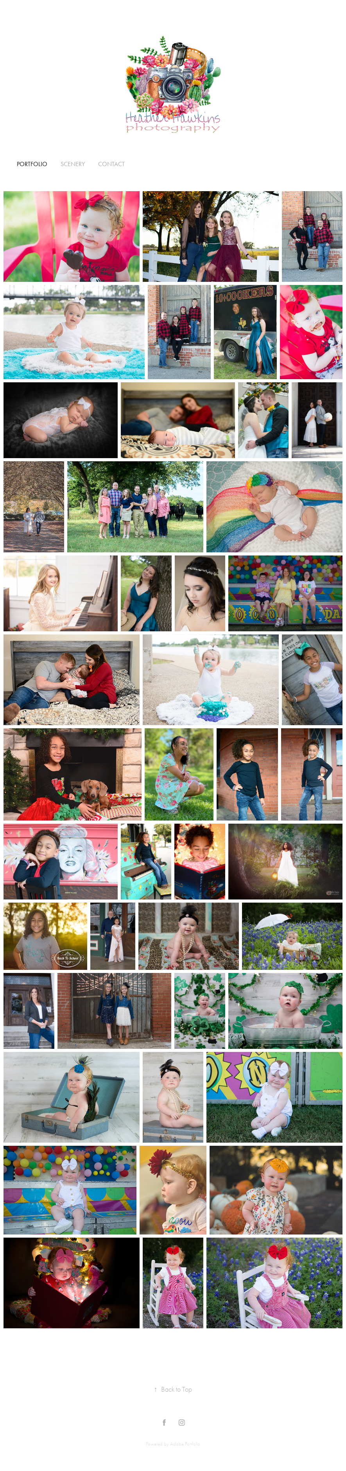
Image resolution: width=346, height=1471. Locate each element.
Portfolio (32, 164)
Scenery (73, 164)
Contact (111, 164)
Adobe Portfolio (185, 1444)
